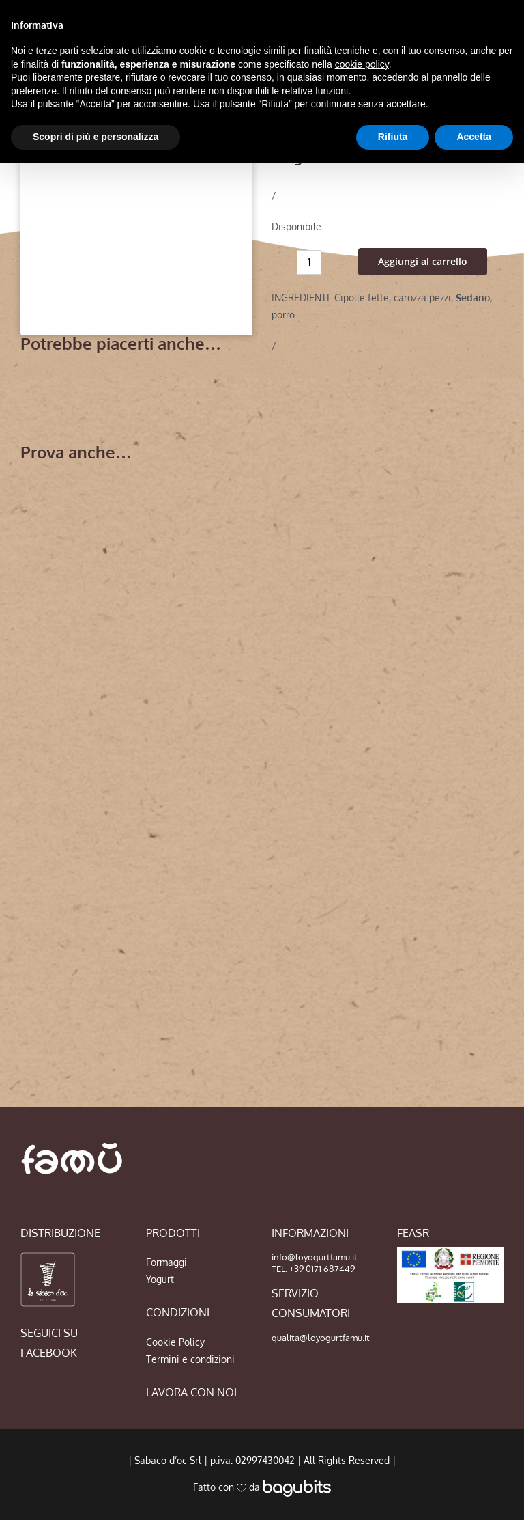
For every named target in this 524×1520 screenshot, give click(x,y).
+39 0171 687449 (322, 1268)
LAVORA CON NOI (191, 1392)
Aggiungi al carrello (422, 261)
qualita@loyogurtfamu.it (321, 1337)
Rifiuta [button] (393, 136)
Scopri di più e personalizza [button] (95, 136)
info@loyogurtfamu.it (315, 1257)
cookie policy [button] (362, 64)
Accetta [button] (473, 136)
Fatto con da (262, 1487)
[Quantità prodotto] (309, 262)
